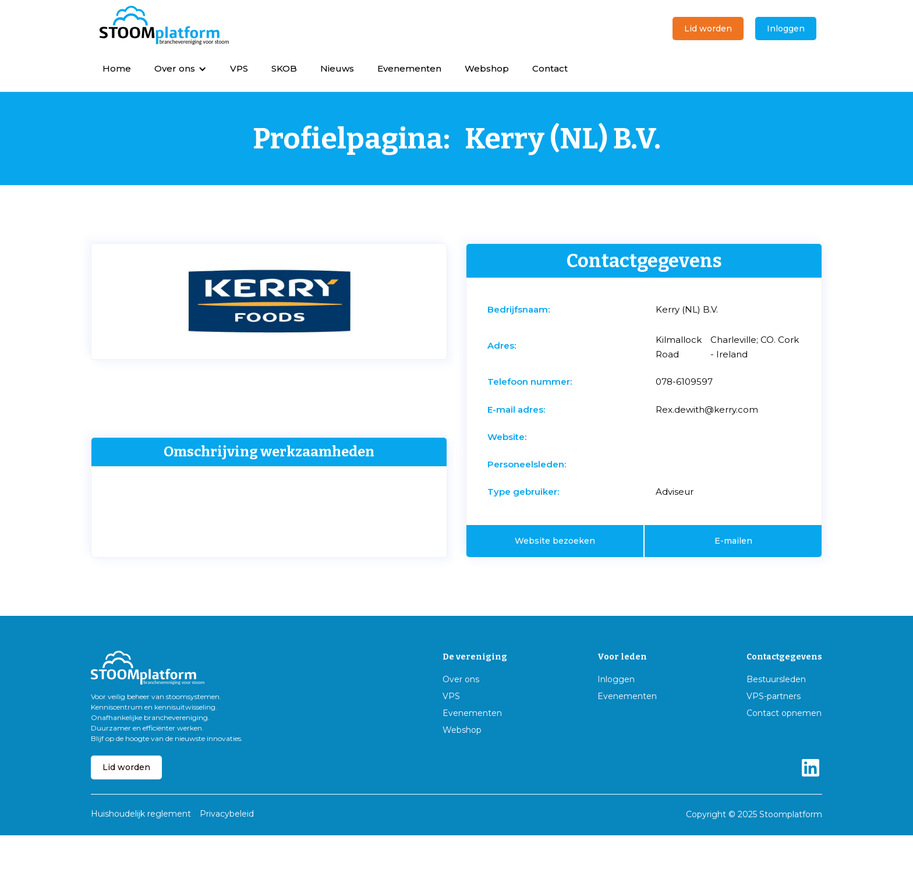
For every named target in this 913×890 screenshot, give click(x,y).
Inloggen (786, 28)
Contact (550, 68)
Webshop (487, 68)
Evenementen (409, 68)
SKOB (284, 68)
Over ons (461, 680)
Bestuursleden (776, 680)
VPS (239, 68)
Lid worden (708, 28)
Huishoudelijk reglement (141, 814)
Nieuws (337, 68)
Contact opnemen (784, 713)
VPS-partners (773, 696)
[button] (180, 68)
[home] (164, 25)
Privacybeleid (227, 814)
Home (116, 68)
